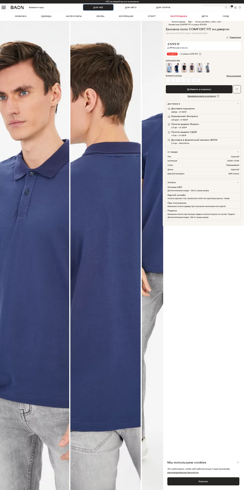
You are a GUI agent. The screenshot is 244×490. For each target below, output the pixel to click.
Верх (190, 22)
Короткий (235, 169)
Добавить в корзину (199, 89)
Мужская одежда (178, 22)
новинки (20, 16)
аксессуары (74, 16)
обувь (100, 16)
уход (226, 16)
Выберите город (31, 7)
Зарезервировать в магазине (201, 96)
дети (205, 16)
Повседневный (232, 165)
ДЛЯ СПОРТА (163, 7)
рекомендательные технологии (183, 472)
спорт (152, 16)
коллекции (126, 16)
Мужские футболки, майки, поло (208, 22)
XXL (188, 80)
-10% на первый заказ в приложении (122, 1)
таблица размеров (233, 76)
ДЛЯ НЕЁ (98, 7)
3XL (193, 80)
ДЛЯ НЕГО (130, 7)
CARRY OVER (233, 160)
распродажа (178, 16)
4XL (198, 80)
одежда (46, 16)
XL (183, 80)
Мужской (235, 156)
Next (166, 257)
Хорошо (203, 481)
